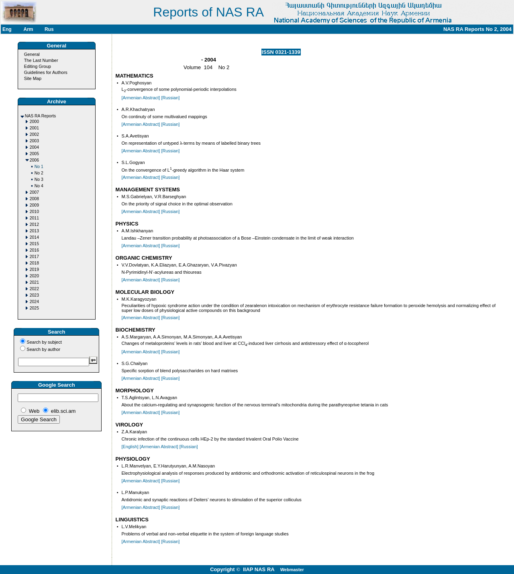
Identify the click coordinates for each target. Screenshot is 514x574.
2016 (34, 250)
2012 (34, 224)
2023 (34, 295)
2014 (34, 237)
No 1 (39, 166)
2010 (34, 211)
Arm (28, 29)
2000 (34, 121)
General (32, 54)
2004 (34, 147)
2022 (34, 289)
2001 (34, 128)
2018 (34, 263)
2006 (34, 160)
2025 (34, 308)
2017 (34, 256)
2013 (34, 231)
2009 (34, 205)
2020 (34, 276)
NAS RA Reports (40, 116)
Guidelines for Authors (45, 72)
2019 (34, 269)
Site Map (32, 78)
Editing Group (37, 66)
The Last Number (41, 60)
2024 (34, 301)
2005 (34, 154)
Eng (7, 29)
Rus (49, 29)
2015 (34, 244)
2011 (34, 218)
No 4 (39, 186)
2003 (34, 141)
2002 (34, 134)
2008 (34, 199)
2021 (34, 282)
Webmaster (292, 569)
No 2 (39, 173)
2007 (34, 192)
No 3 (39, 179)
